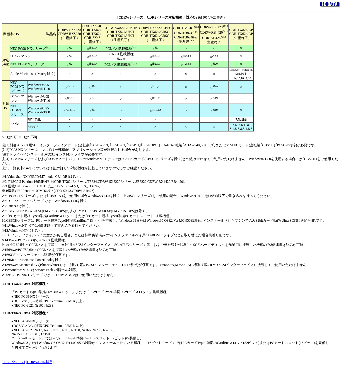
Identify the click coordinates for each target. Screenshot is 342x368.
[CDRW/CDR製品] (40, 362)
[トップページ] (13, 362)
